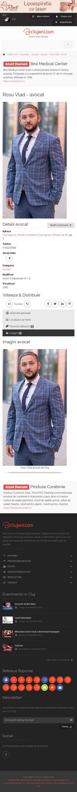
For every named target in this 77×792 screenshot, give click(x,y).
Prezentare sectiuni (17, 561)
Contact (10, 582)
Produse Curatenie (47, 486)
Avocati (7, 269)
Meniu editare (40, 16)
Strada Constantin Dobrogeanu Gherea (39, 234)
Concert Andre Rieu (25, 604)
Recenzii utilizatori (19, 326)
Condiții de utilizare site (20, 780)
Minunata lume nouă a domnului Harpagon (37, 631)
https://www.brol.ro (14, 81)
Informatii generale (18, 313)
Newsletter (12, 577)
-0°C (14, 19)
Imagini (13, 333)
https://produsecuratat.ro (17, 507)
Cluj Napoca (9, 234)
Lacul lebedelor (23, 618)
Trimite (67, 726)
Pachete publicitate (16, 572)
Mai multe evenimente (60, 659)
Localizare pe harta (18, 319)
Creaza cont (63, 16)
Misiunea (10, 555)
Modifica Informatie (61, 224)
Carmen (19, 645)
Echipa (9, 566)
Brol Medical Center (48, 63)
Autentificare (63, 22)
